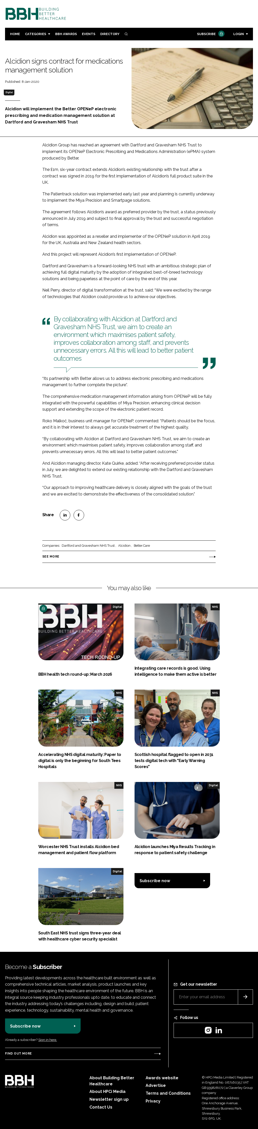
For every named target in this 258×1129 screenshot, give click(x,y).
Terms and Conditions (168, 1093)
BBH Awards (66, 34)
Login (238, 34)
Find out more (18, 1053)
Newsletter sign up (109, 1099)
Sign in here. (47, 1040)
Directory (109, 34)
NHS (215, 606)
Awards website (162, 1077)
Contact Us (100, 1107)
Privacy (153, 1101)
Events (88, 34)
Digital (9, 92)
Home (15, 34)
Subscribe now (155, 880)
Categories (35, 34)
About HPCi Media (107, 1091)
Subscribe (210, 34)
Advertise (156, 1085)
